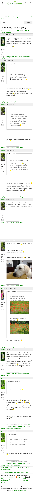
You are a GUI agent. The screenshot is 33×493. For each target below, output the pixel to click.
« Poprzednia (4, 31)
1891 (4, 32)
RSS (18, 477)
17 (28, 31)
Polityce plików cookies (19, 490)
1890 (2, 32)
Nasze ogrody (16, 17)
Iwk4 (2, 60)
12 (20, 31)
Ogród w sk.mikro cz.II (19, 426)
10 (17, 31)
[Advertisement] (16, 11)
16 (26, 31)
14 (23, 31)
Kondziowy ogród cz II (25, 347)
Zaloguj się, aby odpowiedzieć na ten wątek (16, 472)
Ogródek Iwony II (11, 102)
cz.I (11, 426)
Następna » (9, 32)
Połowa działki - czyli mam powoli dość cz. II (19, 56)
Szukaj (28, 22)
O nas (2, 477)
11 (18, 31)
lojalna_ (3, 104)
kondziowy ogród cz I (12, 347)
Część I (8, 58)
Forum (10, 17)
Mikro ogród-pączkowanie (14, 428)
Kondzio (3, 288)
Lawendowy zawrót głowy (16, 147)
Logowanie (28, 3)
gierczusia (4, 378)
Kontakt (3, 482)
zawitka (3, 35)
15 (25, 31)
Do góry (3, 58)
